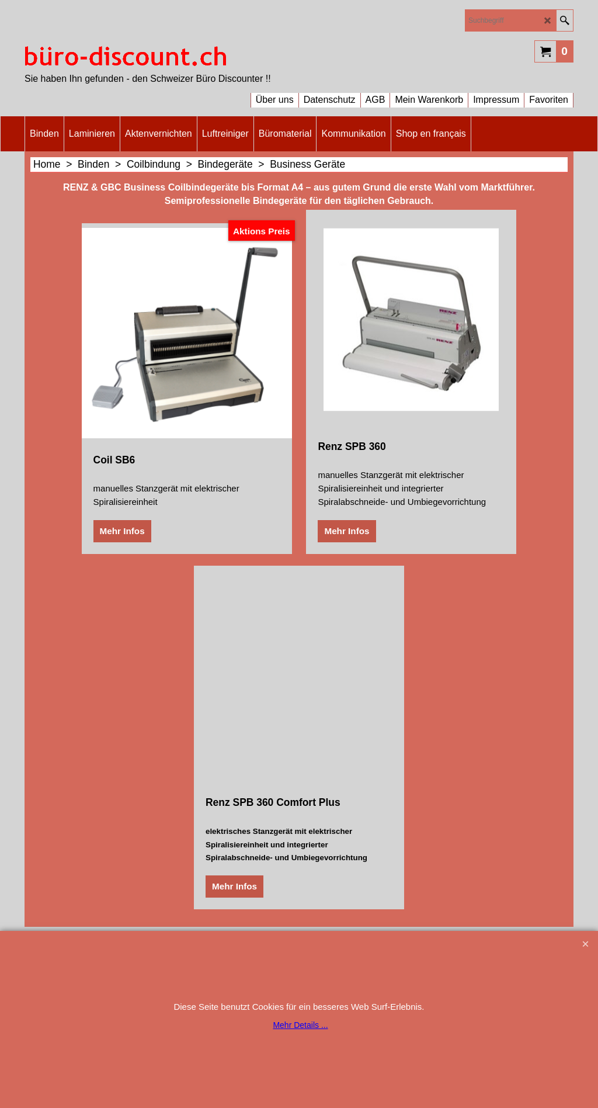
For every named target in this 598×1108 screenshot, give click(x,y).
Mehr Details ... (300, 1025)
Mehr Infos (122, 531)
